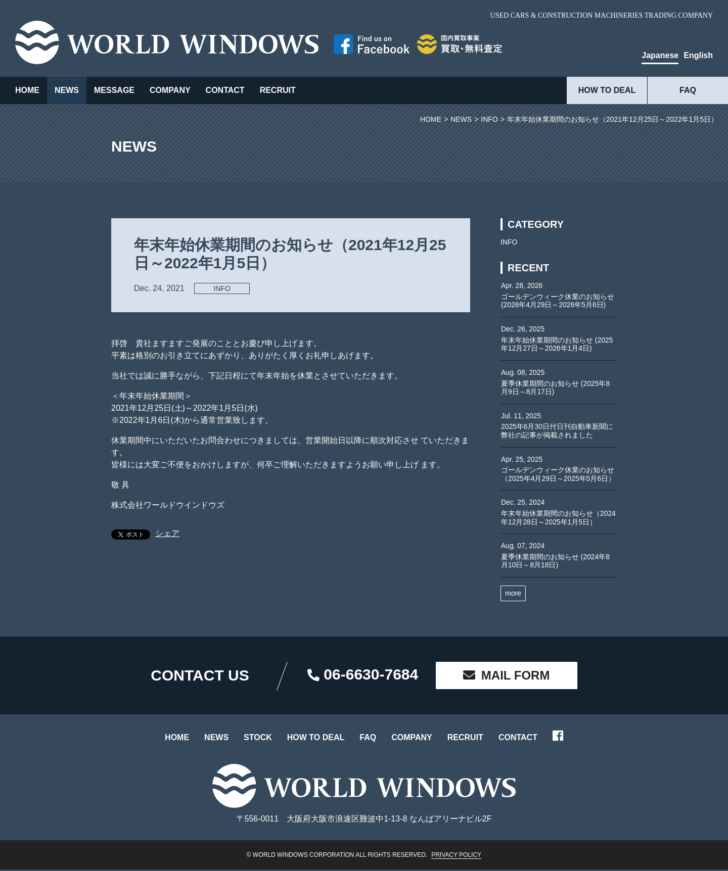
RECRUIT (278, 90)
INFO (221, 288)
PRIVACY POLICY (456, 856)
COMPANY (170, 90)
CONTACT (225, 90)
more (513, 595)
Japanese (660, 55)
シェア (167, 533)
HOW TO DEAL (606, 90)
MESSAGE (114, 90)
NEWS (67, 90)
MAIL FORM (506, 677)
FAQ (687, 90)
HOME (27, 90)
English (698, 55)
